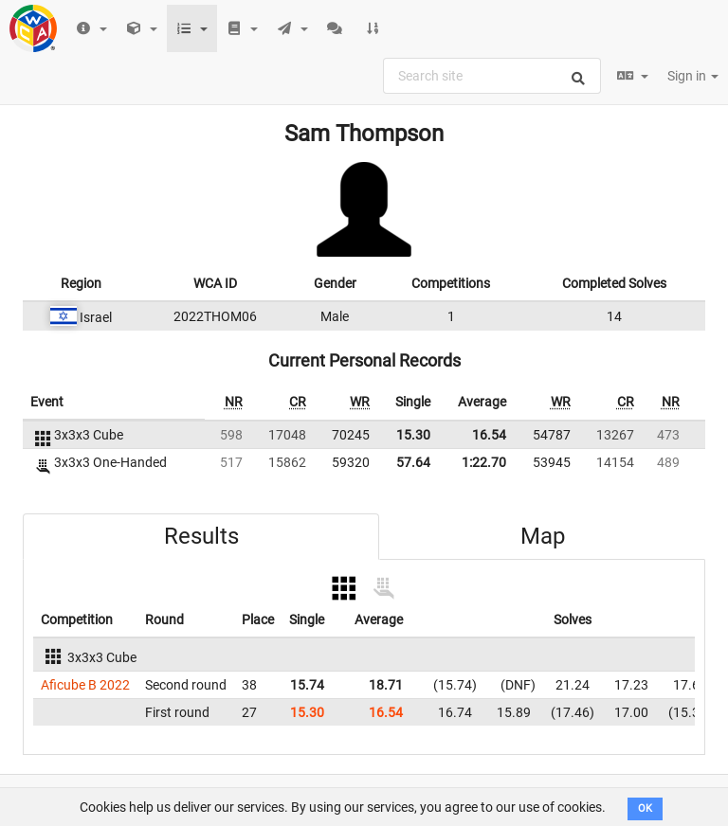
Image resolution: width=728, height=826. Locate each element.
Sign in (693, 75)
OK (645, 808)
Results (201, 536)
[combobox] (492, 76)
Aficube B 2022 (85, 684)
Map (542, 536)
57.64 (413, 462)
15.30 (413, 434)
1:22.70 (484, 462)
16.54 (489, 434)
